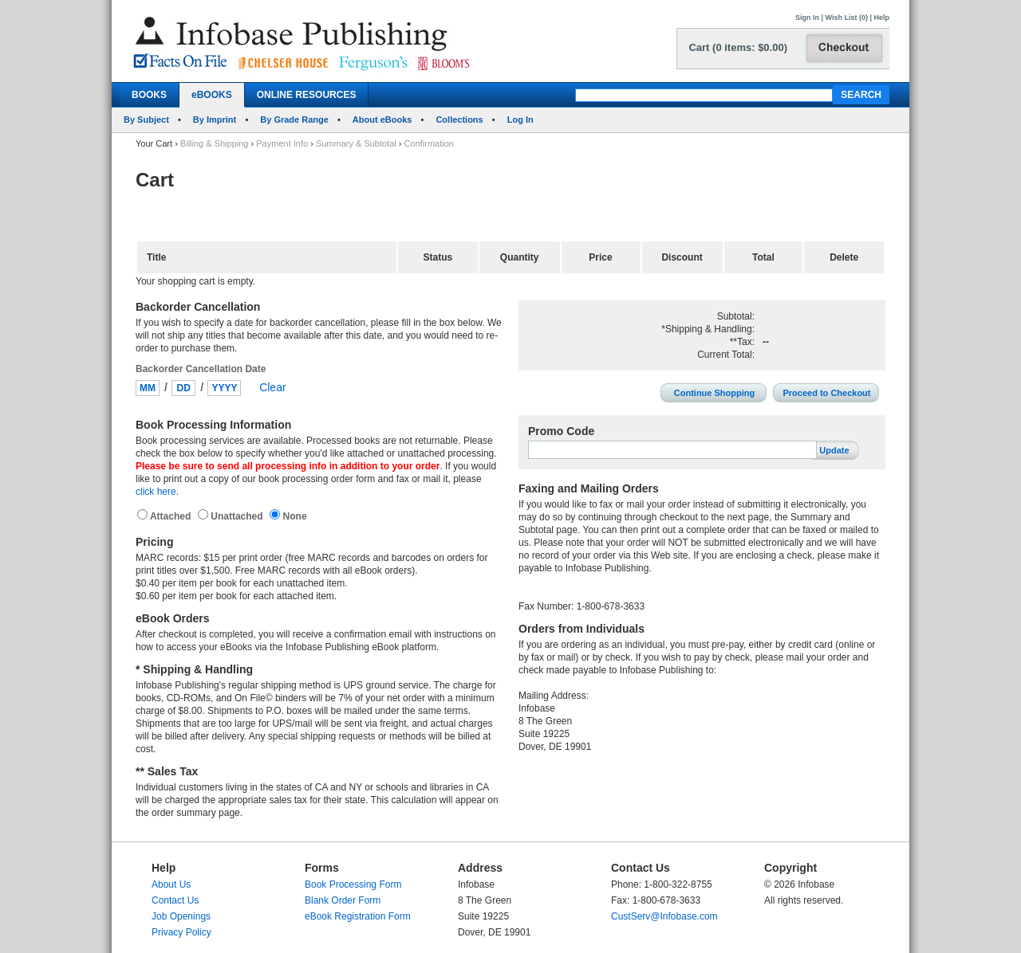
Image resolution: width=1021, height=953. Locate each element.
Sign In (807, 18)
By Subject (146, 119)
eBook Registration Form (358, 916)
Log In (520, 119)
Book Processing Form (353, 884)
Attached (172, 516)
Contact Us (175, 900)
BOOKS (149, 94)
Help (881, 18)
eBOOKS (211, 94)
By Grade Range (294, 119)
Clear (272, 387)
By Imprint (214, 119)
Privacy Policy (181, 932)
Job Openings (181, 916)
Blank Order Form (342, 900)
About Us (171, 884)
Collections (459, 119)
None (293, 516)
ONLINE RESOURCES (307, 94)
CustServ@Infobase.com (664, 916)
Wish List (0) (847, 18)
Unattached (238, 516)
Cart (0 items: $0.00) (737, 47)
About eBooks (382, 119)
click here (156, 491)
